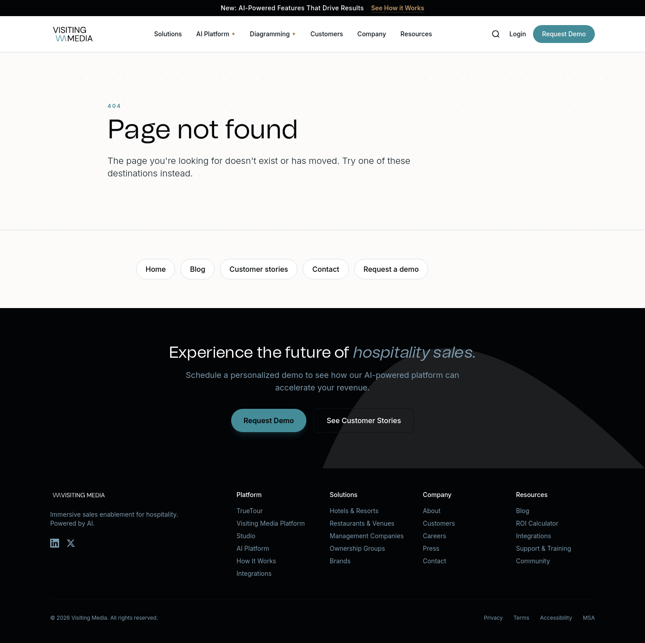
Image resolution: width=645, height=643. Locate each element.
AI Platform (216, 34)
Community (533, 561)
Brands (340, 561)
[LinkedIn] (54, 543)
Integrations (253, 573)
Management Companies (367, 536)
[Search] (496, 34)
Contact (325, 269)
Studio (245, 536)
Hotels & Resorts (354, 510)
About (431, 510)
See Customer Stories (364, 420)
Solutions (168, 34)
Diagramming (273, 34)
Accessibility (556, 617)
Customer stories (258, 269)
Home (156, 269)
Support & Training (543, 548)
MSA (589, 617)
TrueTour (249, 510)
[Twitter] (70, 543)
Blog (197, 269)
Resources (416, 34)
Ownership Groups (357, 548)
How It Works (256, 561)
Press (431, 548)
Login (517, 34)
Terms (521, 617)
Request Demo (564, 34)
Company (371, 34)
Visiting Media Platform (270, 523)
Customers (326, 34)
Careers (434, 536)
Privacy (493, 617)
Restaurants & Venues (362, 523)
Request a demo (391, 269)
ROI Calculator (537, 523)
